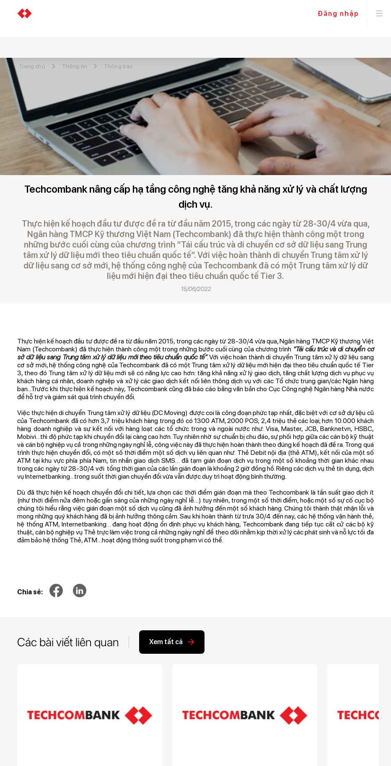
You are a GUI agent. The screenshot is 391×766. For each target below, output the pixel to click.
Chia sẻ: (30, 592)
